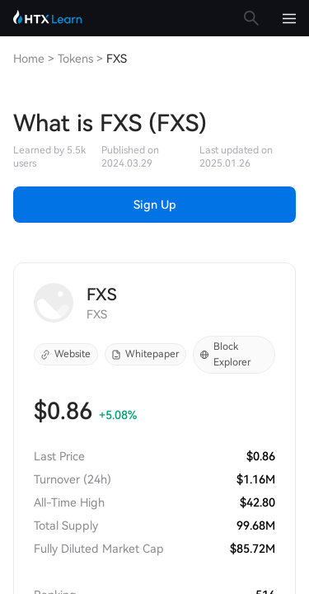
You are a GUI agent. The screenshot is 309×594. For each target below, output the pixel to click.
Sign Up (154, 204)
